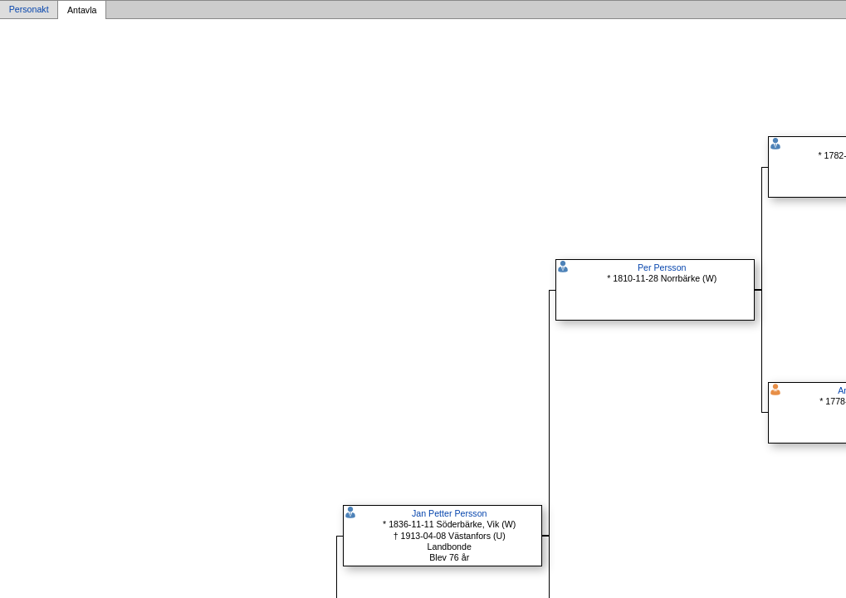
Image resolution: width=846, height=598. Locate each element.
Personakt (29, 10)
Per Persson (662, 267)
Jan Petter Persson (449, 513)
